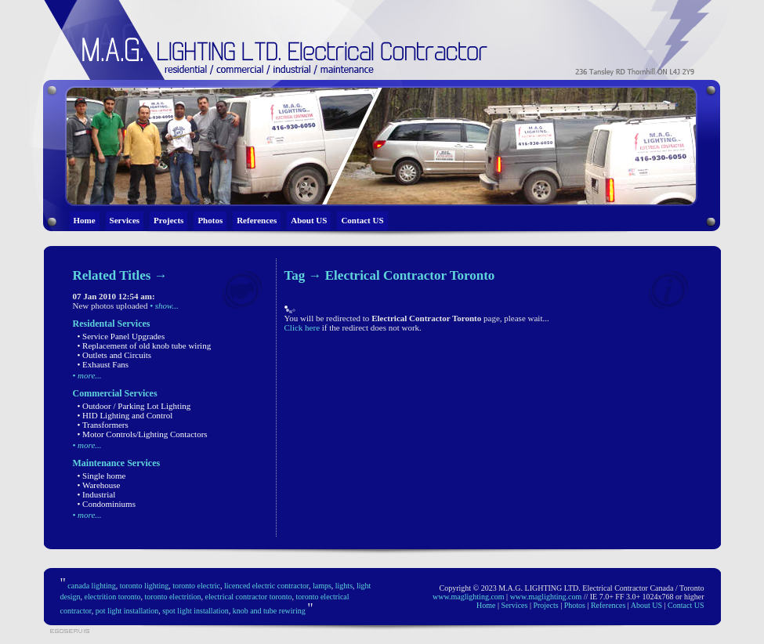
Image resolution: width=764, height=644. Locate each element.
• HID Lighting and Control (125, 415)
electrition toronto (113, 596)
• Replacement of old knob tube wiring (145, 345)
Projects (168, 220)
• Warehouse (99, 485)
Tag (295, 275)
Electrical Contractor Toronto (410, 275)
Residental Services (111, 323)
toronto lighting (144, 585)
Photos (210, 220)
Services (124, 220)
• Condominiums (107, 503)
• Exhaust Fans (103, 364)
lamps (322, 585)
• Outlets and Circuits (115, 355)
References (257, 220)
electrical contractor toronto (248, 596)
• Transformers (103, 424)
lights (344, 585)
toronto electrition (173, 596)
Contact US (362, 220)
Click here (302, 327)
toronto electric (196, 585)
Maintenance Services (117, 463)
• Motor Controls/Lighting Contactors (143, 434)
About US (309, 220)
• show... (164, 305)
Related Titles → (120, 275)
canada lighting (91, 585)
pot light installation (127, 610)
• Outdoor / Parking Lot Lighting (134, 406)
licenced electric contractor (266, 585)
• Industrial (97, 494)
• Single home (102, 475)
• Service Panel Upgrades (121, 336)
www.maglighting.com (469, 596)
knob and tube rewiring (269, 610)
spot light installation (195, 610)
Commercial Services (115, 393)
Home (85, 220)
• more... (87, 375)
